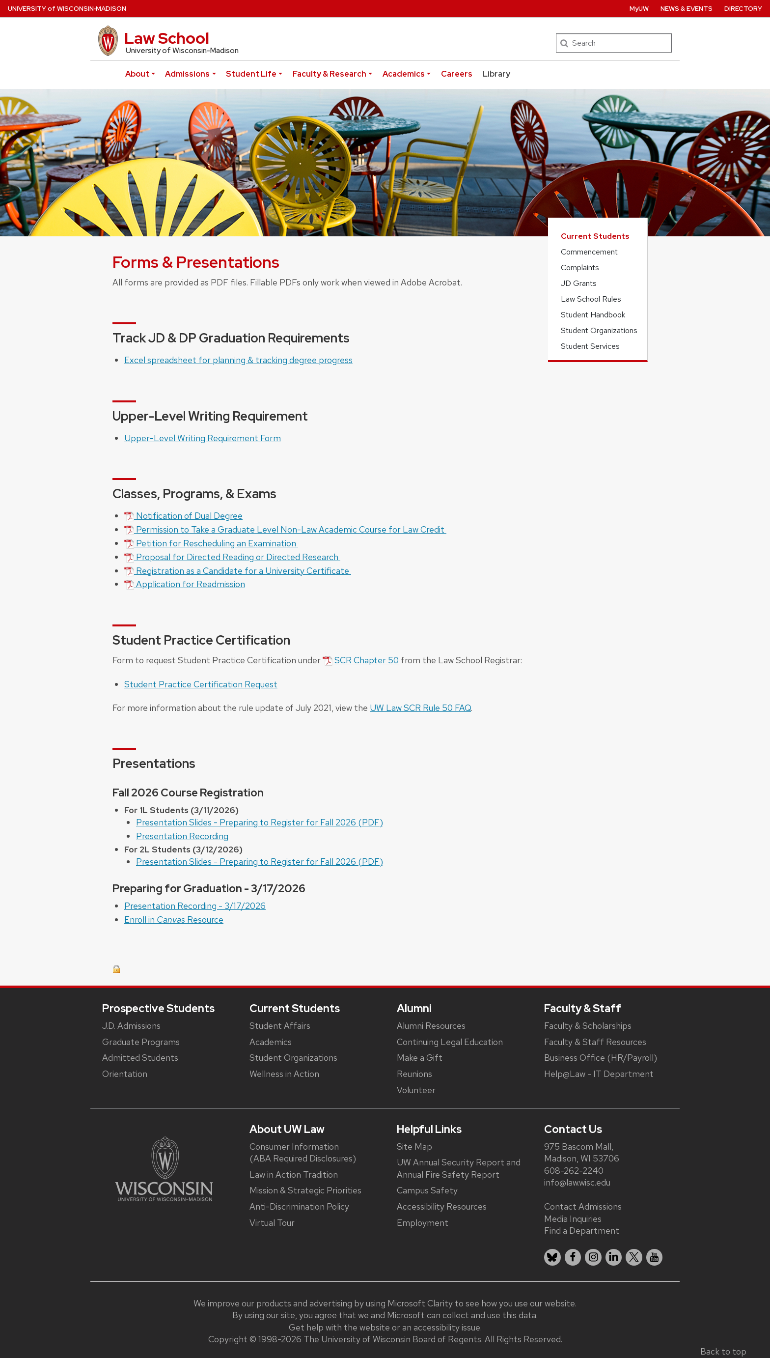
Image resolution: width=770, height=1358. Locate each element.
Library (496, 74)
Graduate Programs (141, 1041)
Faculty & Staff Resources (595, 1041)
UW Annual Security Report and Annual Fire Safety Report (459, 1168)
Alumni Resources (431, 1025)
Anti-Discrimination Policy (299, 1206)
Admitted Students (140, 1057)
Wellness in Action (284, 1073)
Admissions (187, 74)
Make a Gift (419, 1057)
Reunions (414, 1073)
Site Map (414, 1146)
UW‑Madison (67, 8)
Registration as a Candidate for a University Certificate (237, 570)
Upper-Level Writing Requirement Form (202, 438)
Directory (743, 8)
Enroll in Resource (173, 919)
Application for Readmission (184, 584)
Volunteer (416, 1090)
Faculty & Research (329, 74)
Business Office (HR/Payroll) (600, 1057)
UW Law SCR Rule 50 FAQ (420, 707)
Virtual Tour (272, 1222)
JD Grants (579, 283)
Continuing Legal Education (450, 1041)
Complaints (580, 267)
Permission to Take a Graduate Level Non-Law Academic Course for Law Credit (285, 529)
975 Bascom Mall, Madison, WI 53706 (581, 1152)
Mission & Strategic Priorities (305, 1190)
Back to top (723, 1351)
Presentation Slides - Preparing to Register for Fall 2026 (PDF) (259, 822)
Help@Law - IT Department (599, 1073)
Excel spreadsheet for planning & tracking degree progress (238, 360)
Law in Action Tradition (293, 1174)
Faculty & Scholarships (588, 1025)
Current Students (595, 236)
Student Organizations (599, 330)
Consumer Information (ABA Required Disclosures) (302, 1152)
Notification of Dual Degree (183, 515)
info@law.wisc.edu (577, 1182)
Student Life (251, 74)
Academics (404, 74)
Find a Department (581, 1230)
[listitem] (552, 1257)
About (137, 74)
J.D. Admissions (131, 1025)
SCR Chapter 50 (361, 660)
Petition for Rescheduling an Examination (211, 543)
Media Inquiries (573, 1218)
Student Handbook (593, 315)
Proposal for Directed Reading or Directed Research (232, 557)
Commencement (589, 252)
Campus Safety (427, 1190)
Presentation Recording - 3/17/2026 (195, 905)
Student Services (590, 346)
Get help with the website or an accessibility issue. (385, 1327)
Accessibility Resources (442, 1206)
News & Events (686, 8)
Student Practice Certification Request (200, 684)
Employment (422, 1222)
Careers (456, 74)
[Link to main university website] (164, 1168)
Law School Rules (591, 299)
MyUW (639, 8)
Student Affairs (279, 1025)
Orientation (124, 1073)
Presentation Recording (182, 836)
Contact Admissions (583, 1206)
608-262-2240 (574, 1170)
